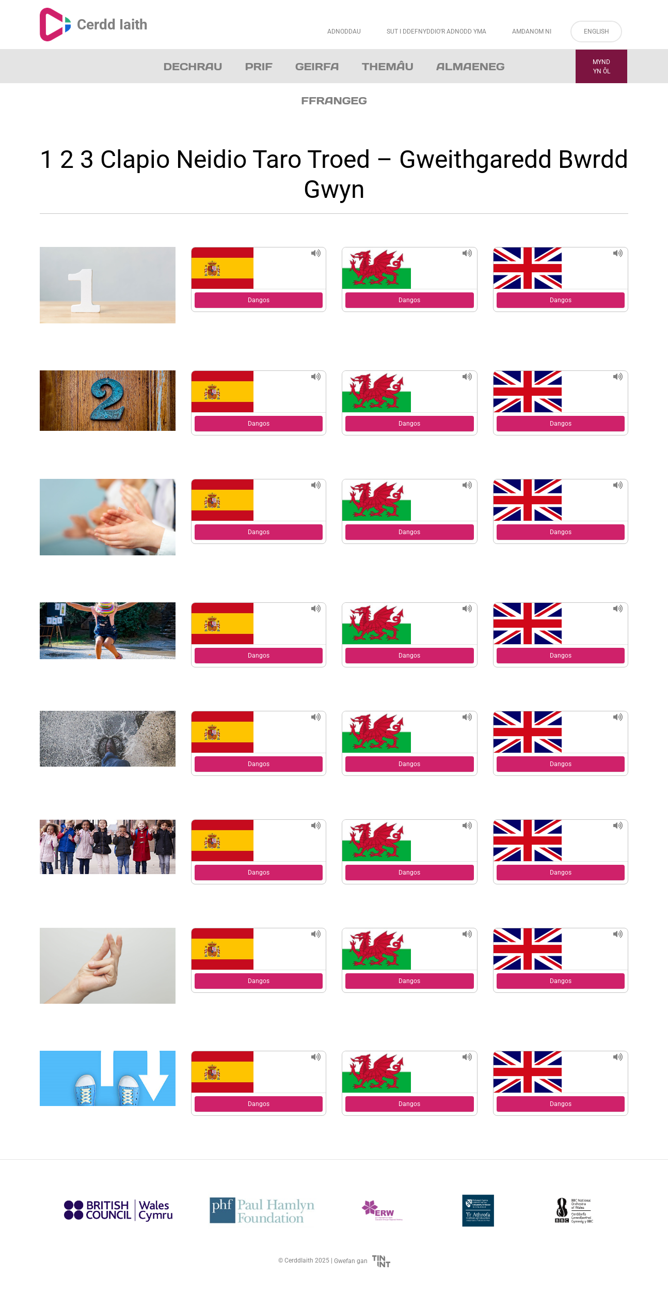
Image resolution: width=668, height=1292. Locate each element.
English (596, 31)
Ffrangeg (334, 100)
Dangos (258, 300)
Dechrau (193, 66)
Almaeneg (470, 66)
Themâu (387, 66)
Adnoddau (344, 31)
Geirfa (317, 66)
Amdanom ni (531, 31)
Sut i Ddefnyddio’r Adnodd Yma (436, 31)
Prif (258, 66)
